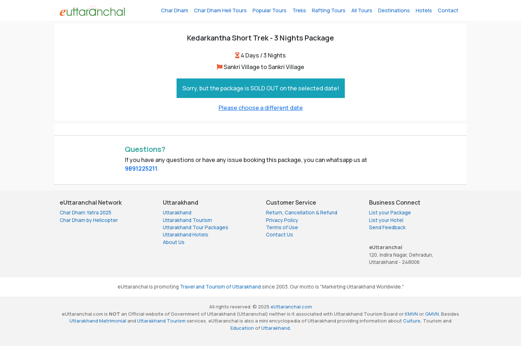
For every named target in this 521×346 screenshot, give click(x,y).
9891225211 (141, 168)
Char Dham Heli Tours (220, 10)
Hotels (424, 10)
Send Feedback (387, 227)
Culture (411, 320)
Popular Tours (270, 10)
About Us (174, 242)
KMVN (411, 314)
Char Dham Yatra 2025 (85, 212)
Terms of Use (282, 227)
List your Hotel (386, 220)
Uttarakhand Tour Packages (195, 227)
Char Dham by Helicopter (89, 220)
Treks (299, 10)
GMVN (432, 314)
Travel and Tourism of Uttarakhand (220, 286)
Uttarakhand (177, 212)
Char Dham (174, 10)
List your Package (390, 212)
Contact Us (279, 234)
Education (242, 328)
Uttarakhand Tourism (187, 220)
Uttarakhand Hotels (185, 234)
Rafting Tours (329, 10)
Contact (448, 10)
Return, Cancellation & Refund (301, 212)
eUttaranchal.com (291, 306)
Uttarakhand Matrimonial (97, 320)
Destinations (394, 10)
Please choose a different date (261, 108)
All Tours (361, 10)
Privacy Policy (282, 220)
